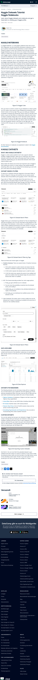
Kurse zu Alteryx (24, 557)
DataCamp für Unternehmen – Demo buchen (27, 616)
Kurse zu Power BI (24, 551)
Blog (21, 599)
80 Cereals (6, 403)
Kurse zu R (22, 546)
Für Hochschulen (5, 645)
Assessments (4, 554)
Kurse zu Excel (23, 570)
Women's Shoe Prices (8, 406)
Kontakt (22, 653)
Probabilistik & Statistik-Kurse (27, 587)
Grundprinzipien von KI (6, 630)
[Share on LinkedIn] (5, 469)
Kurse (2, 562)
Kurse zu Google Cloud (26, 565)
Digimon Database (8, 397)
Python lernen (4, 543)
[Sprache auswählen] (31, 2)
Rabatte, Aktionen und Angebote (9, 648)
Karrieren (22, 642)
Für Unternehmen (5, 642)
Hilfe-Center (23, 671)
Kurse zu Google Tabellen (26, 568)
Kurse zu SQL (23, 549)
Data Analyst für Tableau (7, 625)
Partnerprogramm (5, 671)
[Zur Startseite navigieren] (5, 2)
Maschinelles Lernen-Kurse (26, 581)
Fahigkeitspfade (5, 559)
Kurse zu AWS (23, 562)
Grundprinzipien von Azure (7, 627)
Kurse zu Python (24, 543)
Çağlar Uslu (9, 28)
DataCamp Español (25, 659)
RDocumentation (24, 612)
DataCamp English (25, 656)
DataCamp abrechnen (6, 651)
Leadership (23, 651)
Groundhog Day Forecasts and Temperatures (14, 410)
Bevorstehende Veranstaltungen (28, 596)
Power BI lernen (5, 549)
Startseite (3, 9)
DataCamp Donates (6, 653)
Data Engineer (4, 617)
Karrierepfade (4, 557)
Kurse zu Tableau (24, 554)
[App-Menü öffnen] (36, 2)
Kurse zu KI (23, 573)
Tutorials (9, 9)
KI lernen (3, 546)
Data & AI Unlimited (6, 665)
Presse (21, 648)
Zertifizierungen (5, 608)
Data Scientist (4, 611)
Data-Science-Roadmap (7, 565)
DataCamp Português (25, 661)
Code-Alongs (23, 602)
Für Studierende (5, 640)
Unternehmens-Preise (6, 660)
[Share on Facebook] (8, 469)
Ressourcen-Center (25, 593)
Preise (2, 596)
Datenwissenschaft (17, 9)
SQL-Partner (4, 619)
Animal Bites (6, 401)
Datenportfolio (23, 619)
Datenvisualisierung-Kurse (26, 578)
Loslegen (3, 593)
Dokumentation (5, 602)
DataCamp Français (25, 664)
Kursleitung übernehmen (26, 645)
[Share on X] (11, 469)
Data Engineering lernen (7, 551)
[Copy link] (2, 469)
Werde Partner (23, 674)
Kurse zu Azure (24, 559)
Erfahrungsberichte (25, 640)
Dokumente (23, 607)
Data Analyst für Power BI (7, 622)
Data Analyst (4, 614)
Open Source (23, 610)
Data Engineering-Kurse (26, 584)
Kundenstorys (4, 668)
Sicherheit (3, 599)
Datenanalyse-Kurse (25, 576)
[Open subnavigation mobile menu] (5, 5)
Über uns (22, 637)
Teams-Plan (4, 663)
